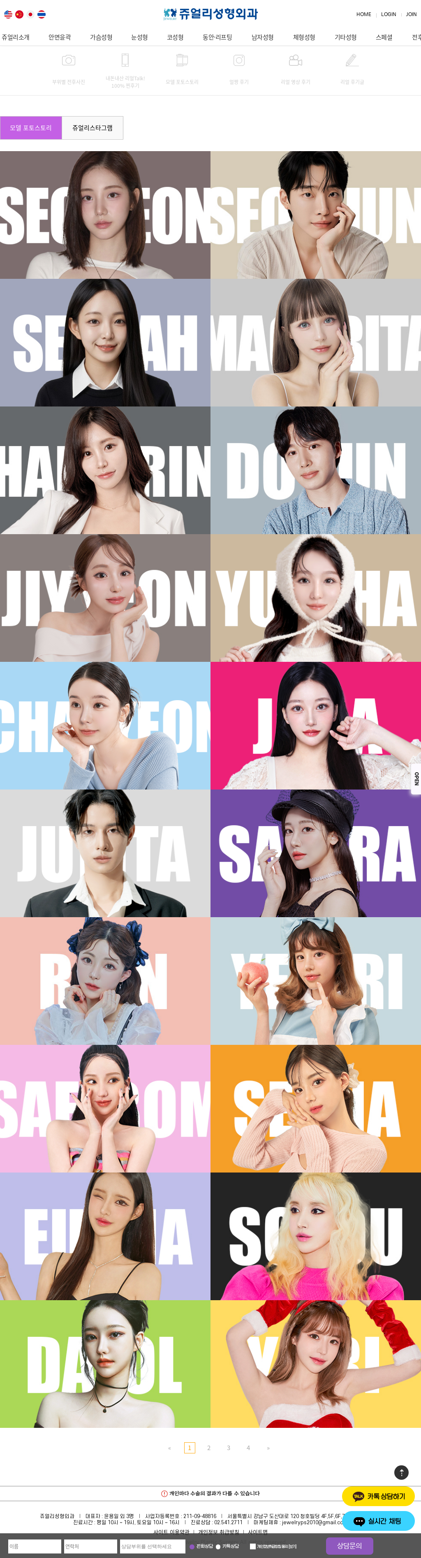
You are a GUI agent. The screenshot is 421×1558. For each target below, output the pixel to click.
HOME (363, 14)
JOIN (411, 14)
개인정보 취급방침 (218, 1532)
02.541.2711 (228, 1522)
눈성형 (139, 37)
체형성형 (304, 37)
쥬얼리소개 (16, 37)
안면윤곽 (60, 37)
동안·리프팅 (217, 37)
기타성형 (346, 37)
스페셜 (384, 37)
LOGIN (388, 14)
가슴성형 (101, 37)
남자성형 (263, 37)
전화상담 (205, 1546)
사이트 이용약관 (171, 1532)
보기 (292, 1547)
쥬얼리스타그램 (92, 127)
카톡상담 (230, 1546)
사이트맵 (258, 1532)
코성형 (175, 37)
